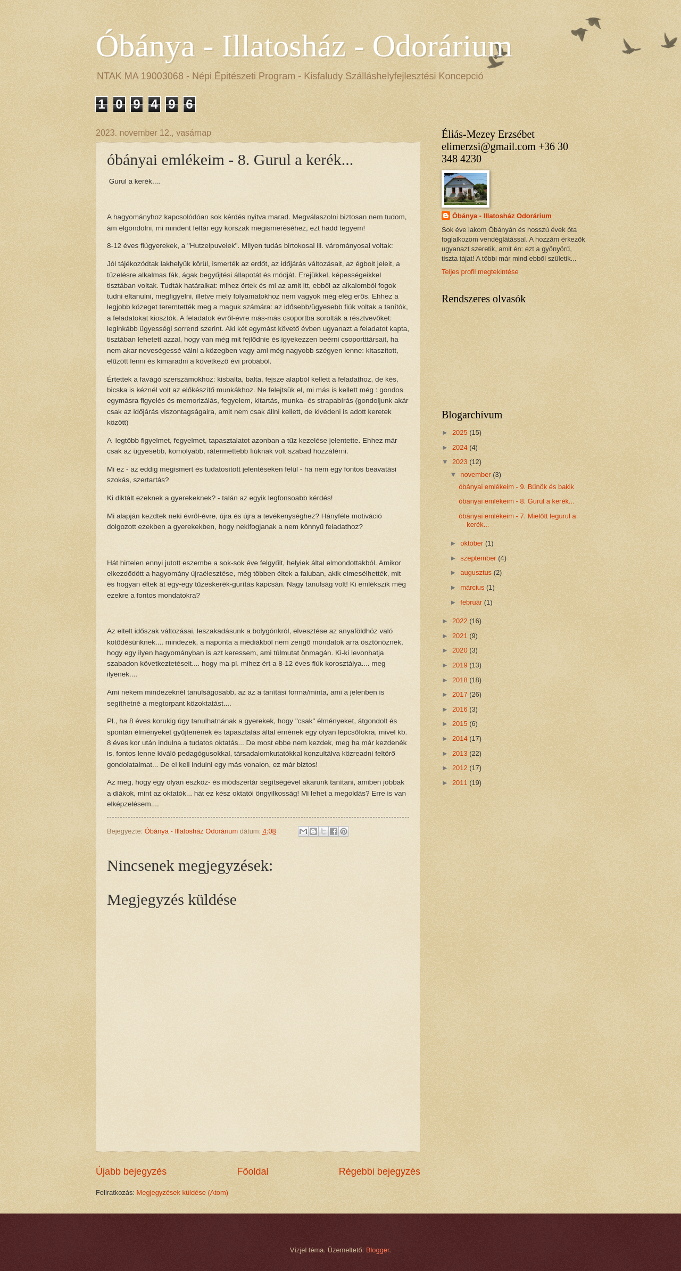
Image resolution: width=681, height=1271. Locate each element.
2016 (460, 709)
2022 (460, 621)
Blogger (377, 1250)
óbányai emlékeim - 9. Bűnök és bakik (516, 487)
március (473, 587)
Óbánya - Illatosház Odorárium (502, 216)
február (472, 602)
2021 (460, 636)
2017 (460, 694)
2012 (460, 768)
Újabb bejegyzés (131, 1171)
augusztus (476, 572)
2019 (460, 665)
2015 (460, 724)
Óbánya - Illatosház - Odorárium (304, 45)
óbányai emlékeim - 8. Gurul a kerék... (517, 501)
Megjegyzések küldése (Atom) (182, 1192)
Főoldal (252, 1171)
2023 (460, 462)
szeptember (479, 558)
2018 (460, 680)
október (472, 543)
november (476, 474)
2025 (460, 432)
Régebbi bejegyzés (379, 1171)
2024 (460, 447)
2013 (460, 753)
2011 (460, 783)
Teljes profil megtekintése (480, 272)
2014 (460, 738)
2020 (460, 650)
